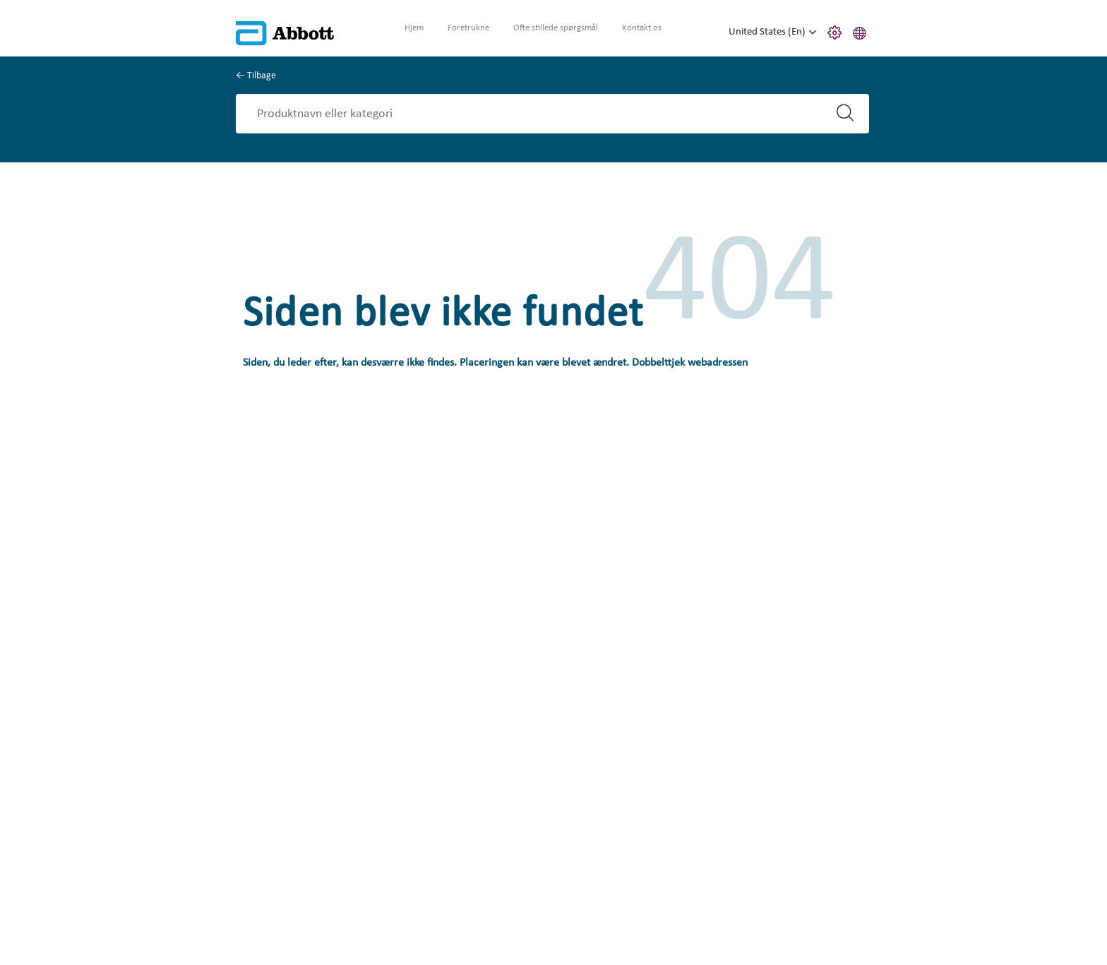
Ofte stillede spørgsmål (555, 27)
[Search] (540, 113)
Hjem (414, 27)
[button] (860, 31)
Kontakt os (642, 27)
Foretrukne (468, 27)
